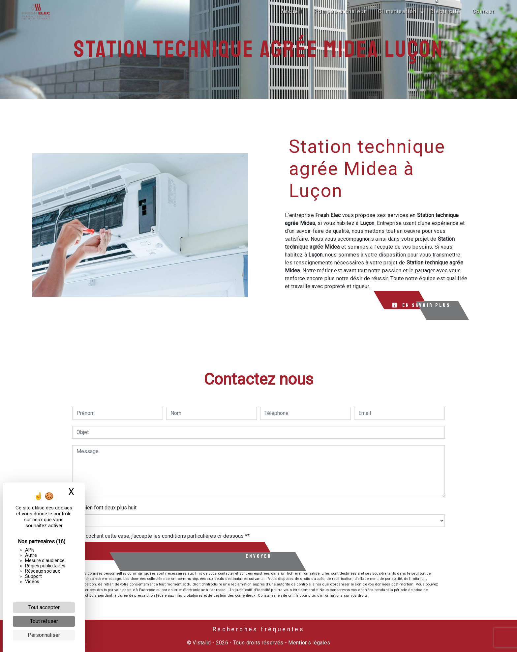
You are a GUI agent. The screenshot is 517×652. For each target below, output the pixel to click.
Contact (483, 11)
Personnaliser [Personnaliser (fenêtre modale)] (44, 635)
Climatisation (397, 11)
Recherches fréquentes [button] (258, 629)
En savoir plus (421, 305)
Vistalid (202, 642)
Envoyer (259, 556)
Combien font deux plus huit (104, 507)
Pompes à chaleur (340, 11)
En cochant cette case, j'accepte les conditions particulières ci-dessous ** (164, 536)
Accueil (291, 11)
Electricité (445, 11)
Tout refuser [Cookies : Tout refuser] (44, 621)
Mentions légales (308, 642)
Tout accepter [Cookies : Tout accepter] (44, 607)
